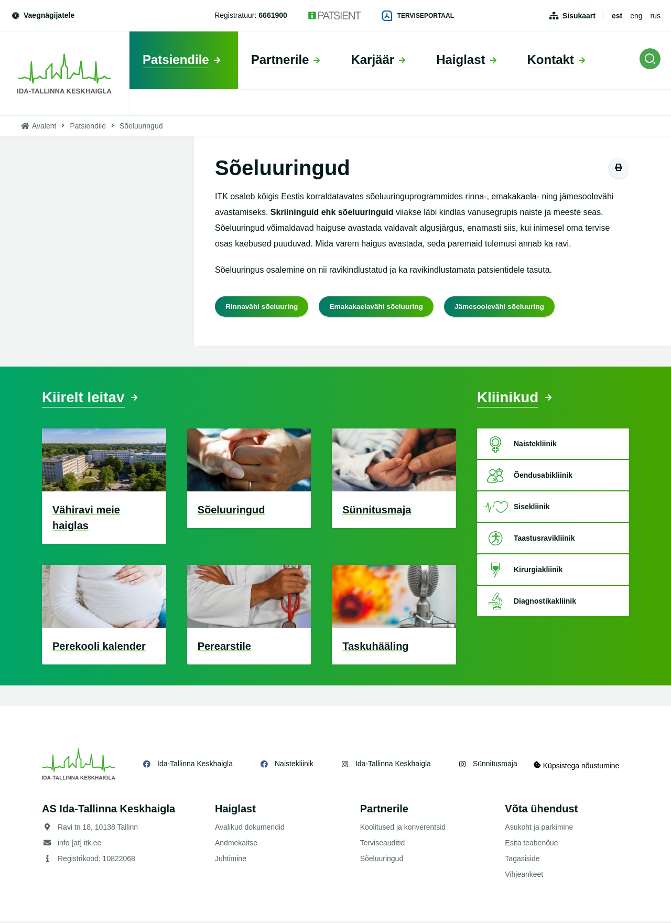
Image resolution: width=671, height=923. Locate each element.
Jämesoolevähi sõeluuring (505, 306)
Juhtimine (230, 860)
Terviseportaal (418, 15)
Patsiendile (88, 126)
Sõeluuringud (382, 860)
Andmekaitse (236, 844)
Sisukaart (579, 16)
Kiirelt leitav (86, 398)
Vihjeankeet (524, 876)
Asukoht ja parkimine (539, 828)
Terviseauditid (382, 844)
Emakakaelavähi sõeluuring (379, 306)
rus (656, 16)
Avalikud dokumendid (250, 828)
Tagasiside (522, 860)
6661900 (272, 15)
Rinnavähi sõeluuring (262, 306)
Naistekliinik (294, 765)
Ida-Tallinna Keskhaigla (195, 765)
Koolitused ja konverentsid (403, 828)
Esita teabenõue (531, 844)
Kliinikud (510, 398)
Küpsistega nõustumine (581, 765)
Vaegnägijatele (42, 15)
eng (636, 16)
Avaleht (44, 126)
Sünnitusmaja (495, 765)
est (617, 16)
